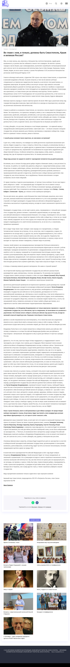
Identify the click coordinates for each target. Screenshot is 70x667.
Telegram (40, 507)
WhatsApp (32, 502)
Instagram (49, 507)
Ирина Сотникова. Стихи (11, 542)
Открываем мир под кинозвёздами (48, 542)
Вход (50, 3)
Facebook (37, 502)
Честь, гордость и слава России (47, 589)
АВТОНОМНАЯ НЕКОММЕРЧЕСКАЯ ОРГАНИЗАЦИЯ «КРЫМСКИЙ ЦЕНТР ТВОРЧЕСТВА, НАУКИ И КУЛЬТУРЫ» (13, 3)
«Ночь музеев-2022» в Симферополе (48, 565)
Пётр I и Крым (8, 589)
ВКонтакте (34, 507)
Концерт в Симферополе (45, 612)
